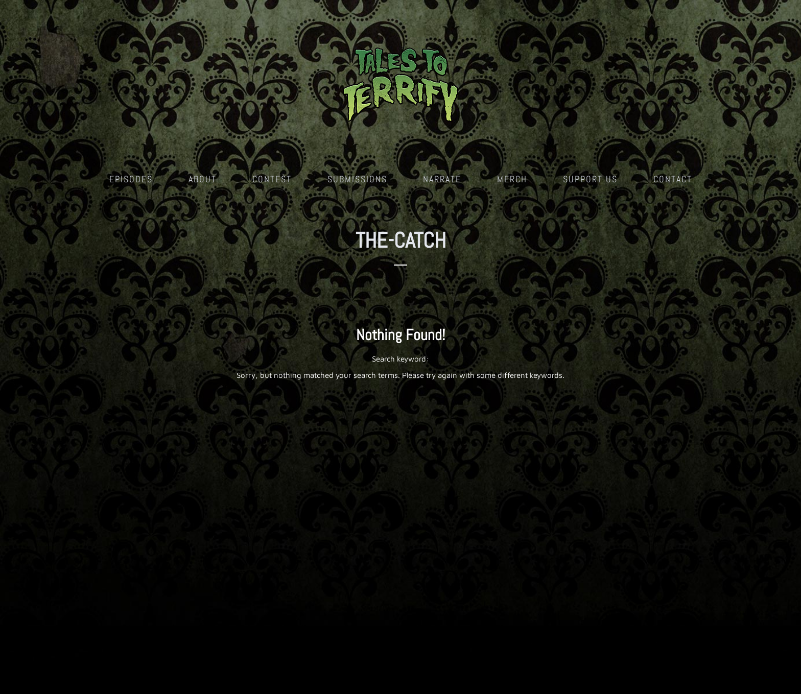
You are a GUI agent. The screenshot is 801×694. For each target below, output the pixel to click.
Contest (272, 179)
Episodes (131, 179)
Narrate (442, 179)
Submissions (357, 179)
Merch (512, 179)
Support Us (590, 179)
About (203, 179)
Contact (672, 179)
